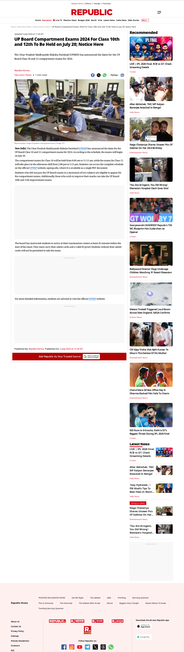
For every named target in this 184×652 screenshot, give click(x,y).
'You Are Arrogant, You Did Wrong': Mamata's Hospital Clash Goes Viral (149, 186)
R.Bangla (97, 3)
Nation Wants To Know (155, 603)
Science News (136, 317)
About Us (15, 621)
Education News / (25, 27)
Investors (15, 645)
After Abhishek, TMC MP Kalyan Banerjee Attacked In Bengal (147, 105)
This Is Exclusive (46, 603)
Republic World (77, 3)
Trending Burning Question (51, 608)
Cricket (133, 72)
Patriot (110, 603)
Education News (23, 75)
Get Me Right (78, 597)
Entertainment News (138, 153)
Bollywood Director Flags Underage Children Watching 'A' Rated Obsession (151, 270)
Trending (122, 597)
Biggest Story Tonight (129, 603)
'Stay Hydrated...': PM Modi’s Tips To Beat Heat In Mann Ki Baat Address (141, 490)
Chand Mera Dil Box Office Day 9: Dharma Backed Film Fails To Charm (149, 391)
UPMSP (82, 148)
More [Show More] (145, 20)
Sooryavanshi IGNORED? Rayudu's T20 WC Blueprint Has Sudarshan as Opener (151, 229)
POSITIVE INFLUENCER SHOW (52, 597)
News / (14, 27)
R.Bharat (88, 3)
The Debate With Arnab (89, 603)
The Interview (66, 603)
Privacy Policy (17, 631)
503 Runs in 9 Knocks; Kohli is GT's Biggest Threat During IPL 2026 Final (149, 432)
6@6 (109, 597)
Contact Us (16, 626)
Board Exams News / (42, 27)
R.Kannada (107, 3)
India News (134, 112)
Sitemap (15, 636)
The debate (95, 597)
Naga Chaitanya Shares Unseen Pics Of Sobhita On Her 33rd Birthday (151, 146)
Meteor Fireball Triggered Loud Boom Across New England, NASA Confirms (150, 311)
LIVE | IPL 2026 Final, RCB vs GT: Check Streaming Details (151, 65)
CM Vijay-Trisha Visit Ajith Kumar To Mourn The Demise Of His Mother (149, 351)
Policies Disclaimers (20, 641)
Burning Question (140, 597)
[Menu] (158, 12)
